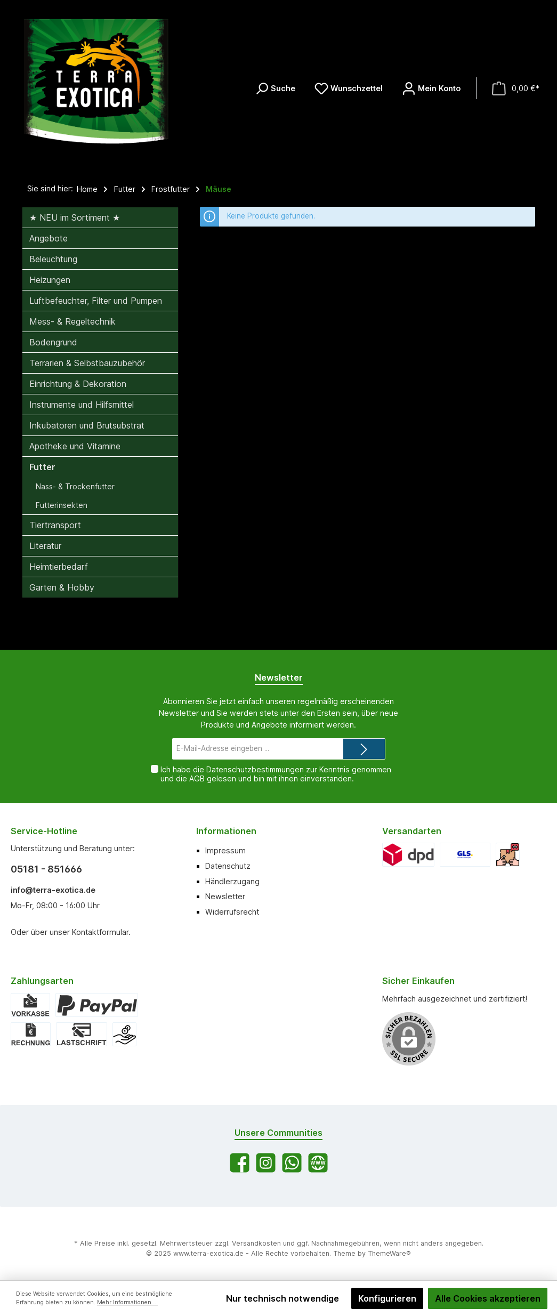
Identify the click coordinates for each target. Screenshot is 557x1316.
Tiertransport (55, 525)
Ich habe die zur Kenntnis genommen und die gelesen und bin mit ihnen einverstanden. (275, 774)
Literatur (45, 545)
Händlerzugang (232, 881)
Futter (42, 467)
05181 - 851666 (46, 869)
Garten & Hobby (61, 587)
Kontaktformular (100, 931)
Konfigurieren (387, 1298)
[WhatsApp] (292, 1163)
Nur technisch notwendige (282, 1298)
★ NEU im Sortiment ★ (74, 217)
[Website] (318, 1163)
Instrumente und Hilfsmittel (81, 404)
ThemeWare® (389, 1253)
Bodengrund (53, 342)
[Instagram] (266, 1163)
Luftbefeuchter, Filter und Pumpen (95, 300)
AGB (197, 778)
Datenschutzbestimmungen (255, 769)
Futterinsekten (61, 505)
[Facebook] (240, 1163)
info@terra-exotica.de (53, 889)
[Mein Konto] (431, 88)
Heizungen (49, 279)
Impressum (225, 850)
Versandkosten (256, 1243)
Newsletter (225, 896)
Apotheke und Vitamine (74, 446)
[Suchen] (275, 88)
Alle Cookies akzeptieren (487, 1298)
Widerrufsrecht (232, 911)
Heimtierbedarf (58, 566)
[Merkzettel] (349, 88)
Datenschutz (228, 865)
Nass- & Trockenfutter (75, 486)
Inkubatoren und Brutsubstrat (86, 425)
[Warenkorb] (515, 88)
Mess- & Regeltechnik (72, 321)
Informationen (226, 831)
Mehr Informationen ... (127, 1302)
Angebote (48, 238)
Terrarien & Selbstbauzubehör (87, 363)
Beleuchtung (53, 259)
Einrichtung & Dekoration (77, 383)
